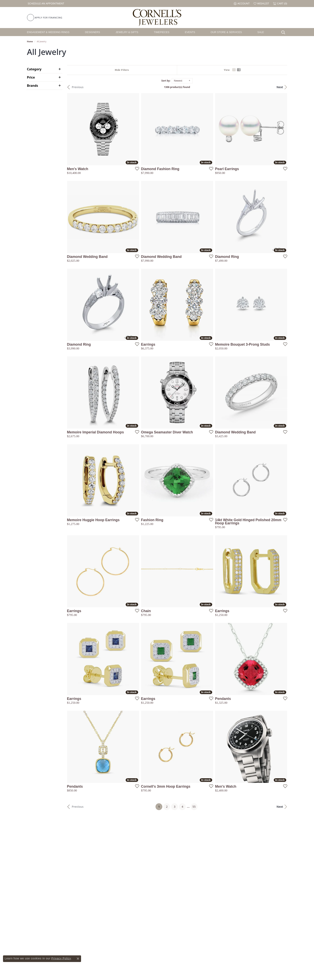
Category (34, 69)
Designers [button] (92, 32)
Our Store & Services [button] (226, 32)
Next (280, 87)
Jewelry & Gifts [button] (127, 32)
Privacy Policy (61, 958)
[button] (242, 3)
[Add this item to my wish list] (136, 168)
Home (30, 41)
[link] (45, 3)
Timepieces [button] (161, 32)
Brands (32, 85)
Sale (260, 32)
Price (31, 77)
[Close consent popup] (78, 958)
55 (194, 807)
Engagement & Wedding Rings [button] (48, 32)
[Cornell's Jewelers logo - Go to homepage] (157, 17)
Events (190, 32)
